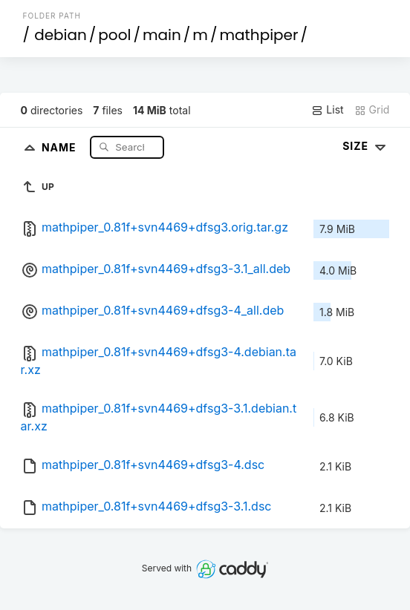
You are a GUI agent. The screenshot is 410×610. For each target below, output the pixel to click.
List (327, 110)
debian (60, 34)
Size (365, 146)
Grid (372, 110)
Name (60, 146)
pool (114, 34)
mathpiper (258, 34)
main (162, 34)
